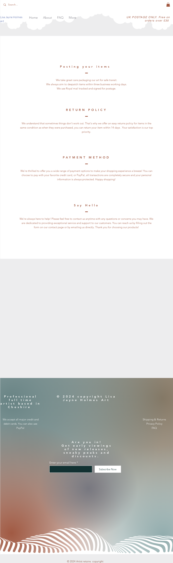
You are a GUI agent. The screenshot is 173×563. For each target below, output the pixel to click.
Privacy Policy (154, 423)
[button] (168, 4)
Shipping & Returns (154, 419)
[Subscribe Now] (108, 469)
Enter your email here (62, 462)
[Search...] (19, 4)
